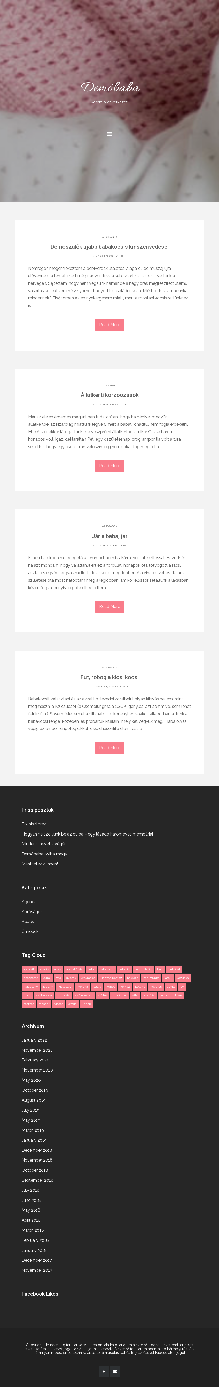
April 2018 (31, 1219)
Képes (28, 921)
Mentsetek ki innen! (40, 863)
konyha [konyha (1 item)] (82, 986)
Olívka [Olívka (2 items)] (171, 986)
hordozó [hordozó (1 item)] (132, 977)
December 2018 (37, 1149)
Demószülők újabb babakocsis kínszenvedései (109, 247)
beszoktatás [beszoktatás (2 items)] (143, 968)
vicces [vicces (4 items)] (58, 1003)
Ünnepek (109, 385)
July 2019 (31, 1109)
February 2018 (35, 1239)
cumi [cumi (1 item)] (47, 977)
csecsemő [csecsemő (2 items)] (31, 977)
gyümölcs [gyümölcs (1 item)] (88, 977)
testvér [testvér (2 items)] (29, 1003)
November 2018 (37, 1159)
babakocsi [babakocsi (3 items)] (107, 968)
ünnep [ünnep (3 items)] (86, 1003)
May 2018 (31, 1209)
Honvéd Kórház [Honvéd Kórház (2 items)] (111, 977)
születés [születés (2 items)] (63, 994)
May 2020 (31, 1079)
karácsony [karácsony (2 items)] (31, 986)
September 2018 (37, 1179)
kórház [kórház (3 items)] (125, 986)
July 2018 (31, 1189)
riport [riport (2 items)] (27, 994)
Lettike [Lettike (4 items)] (140, 986)
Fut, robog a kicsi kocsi (109, 677)
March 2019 (33, 1129)
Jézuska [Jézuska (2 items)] (183, 977)
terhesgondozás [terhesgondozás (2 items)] (171, 994)
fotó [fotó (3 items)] (58, 977)
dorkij (123, 256)
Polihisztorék (34, 823)
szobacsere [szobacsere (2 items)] (44, 994)
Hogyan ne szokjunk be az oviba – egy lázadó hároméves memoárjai (87, 833)
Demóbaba (109, 92)
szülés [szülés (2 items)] (102, 994)
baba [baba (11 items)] (91, 968)
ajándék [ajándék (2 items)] (29, 968)
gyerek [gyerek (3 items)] (71, 977)
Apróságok (109, 237)
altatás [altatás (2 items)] (44, 968)
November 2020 (37, 1069)
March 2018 (33, 1229)
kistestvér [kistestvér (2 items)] (65, 986)
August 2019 (34, 1099)
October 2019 (35, 1089)
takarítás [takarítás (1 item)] (149, 994)
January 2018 (34, 1249)
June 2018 (31, 1199)
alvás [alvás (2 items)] (57, 968)
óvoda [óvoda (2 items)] (72, 1003)
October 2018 (35, 1169)
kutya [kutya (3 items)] (97, 986)
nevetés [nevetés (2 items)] (156, 986)
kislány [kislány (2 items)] (48, 986)
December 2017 (37, 1259)
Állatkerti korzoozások (110, 395)
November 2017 (37, 1269)
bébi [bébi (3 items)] (160, 968)
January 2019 (34, 1139)
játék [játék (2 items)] (168, 977)
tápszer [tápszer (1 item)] (44, 1003)
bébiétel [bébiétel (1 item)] (174, 968)
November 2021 (37, 1049)
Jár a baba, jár (110, 536)
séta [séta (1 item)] (135, 994)
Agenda (29, 900)
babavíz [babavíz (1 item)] (124, 968)
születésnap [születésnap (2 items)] (83, 994)
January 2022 (34, 1039)
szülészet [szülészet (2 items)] (119, 994)
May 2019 (31, 1119)
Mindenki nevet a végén (44, 843)
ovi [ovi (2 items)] (182, 986)
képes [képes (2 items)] (110, 986)
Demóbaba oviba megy (44, 853)
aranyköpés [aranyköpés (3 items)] (74, 968)
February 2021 (35, 1059)
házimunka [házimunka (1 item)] (151, 977)
